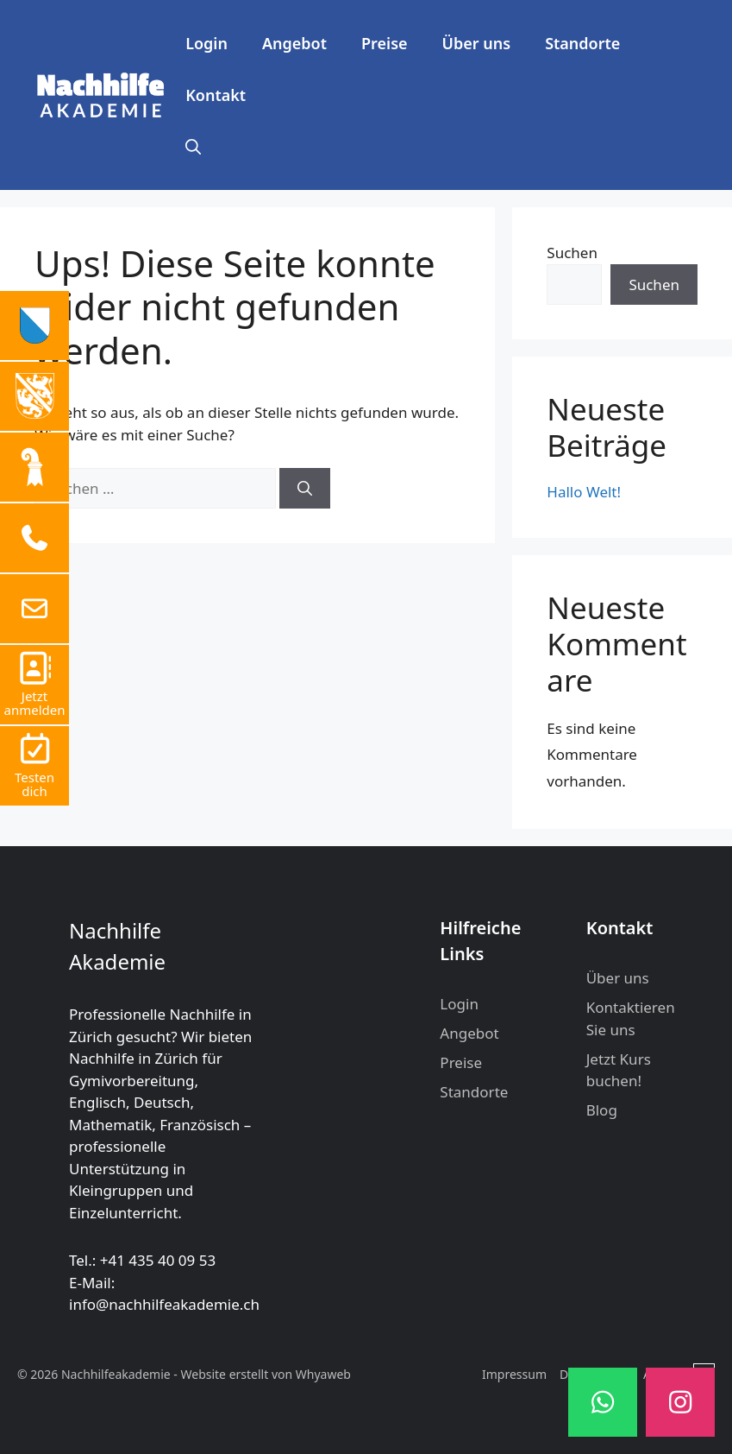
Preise (384, 43)
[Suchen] (304, 488)
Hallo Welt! (584, 492)
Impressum (514, 1374)
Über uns (476, 43)
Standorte (582, 43)
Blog (601, 1110)
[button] (193, 147)
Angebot (294, 43)
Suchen (572, 252)
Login (206, 43)
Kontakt (215, 95)
